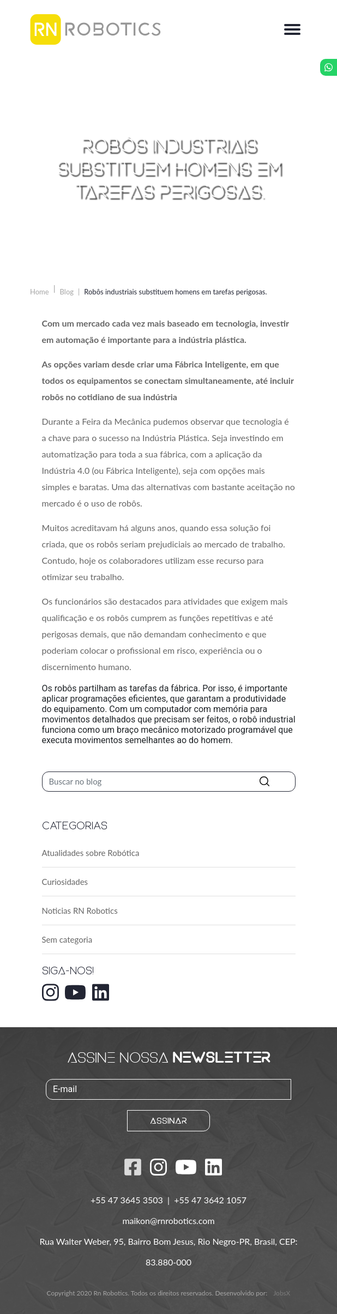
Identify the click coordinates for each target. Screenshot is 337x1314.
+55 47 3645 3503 (128, 1200)
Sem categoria (67, 939)
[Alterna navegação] (292, 29)
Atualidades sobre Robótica (91, 853)
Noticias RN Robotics (80, 910)
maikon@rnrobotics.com (168, 1220)
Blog (67, 291)
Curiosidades (65, 882)
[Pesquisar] (169, 781)
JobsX (281, 1293)
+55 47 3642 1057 (210, 1200)
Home (39, 291)
